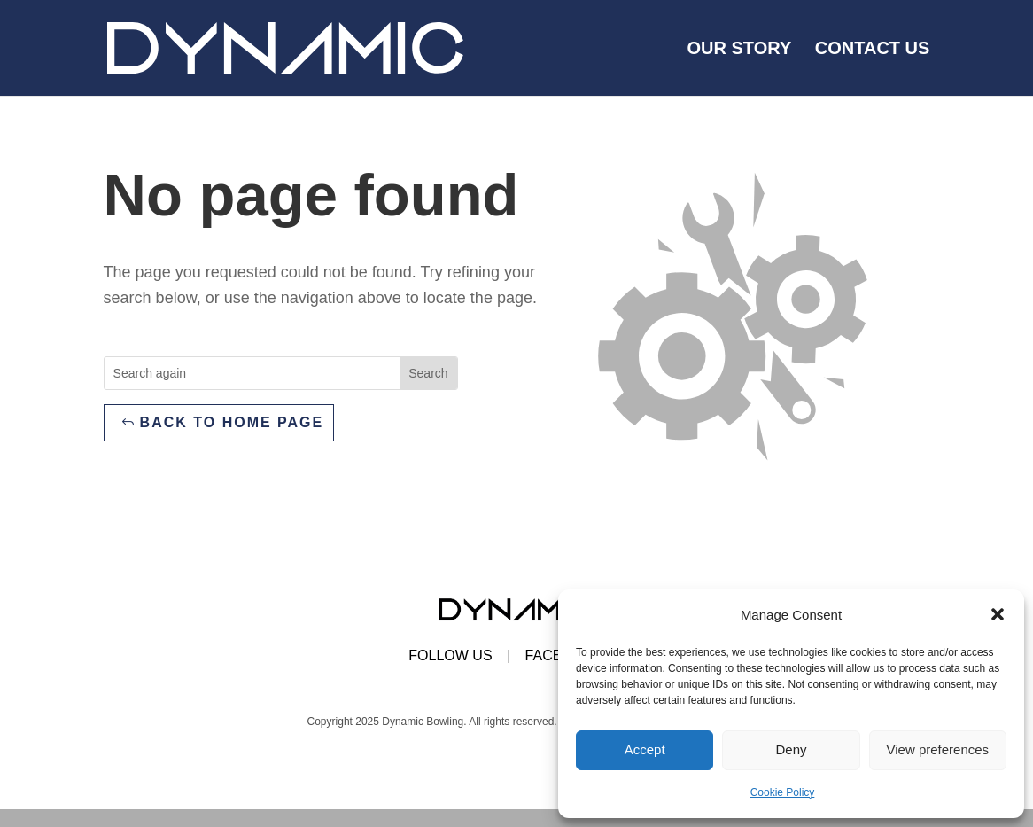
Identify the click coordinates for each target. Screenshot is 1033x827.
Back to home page (232, 422)
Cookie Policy (782, 792)
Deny (790, 749)
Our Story (739, 50)
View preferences (938, 749)
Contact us (872, 50)
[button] (997, 614)
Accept (645, 749)
